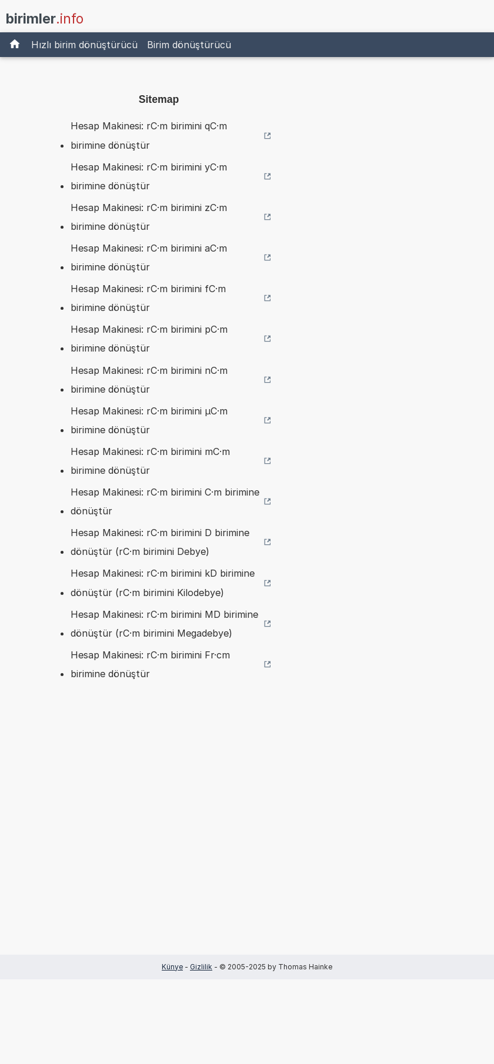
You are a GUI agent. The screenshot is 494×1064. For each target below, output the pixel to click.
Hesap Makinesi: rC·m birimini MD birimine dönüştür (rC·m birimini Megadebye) (164, 623)
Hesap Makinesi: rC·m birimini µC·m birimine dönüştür (149, 420)
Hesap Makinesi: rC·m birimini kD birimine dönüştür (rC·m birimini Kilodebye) (163, 582)
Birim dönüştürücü (189, 45)
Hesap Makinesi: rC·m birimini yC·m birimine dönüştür (149, 176)
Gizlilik (201, 966)
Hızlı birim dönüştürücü (84, 45)
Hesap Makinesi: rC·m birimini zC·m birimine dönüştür (149, 217)
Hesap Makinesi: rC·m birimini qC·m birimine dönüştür (149, 135)
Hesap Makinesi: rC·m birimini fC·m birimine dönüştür (148, 298)
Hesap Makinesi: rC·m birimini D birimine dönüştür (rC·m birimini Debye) (160, 542)
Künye (172, 966)
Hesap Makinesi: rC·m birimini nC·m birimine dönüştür (149, 379)
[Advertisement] (159, 835)
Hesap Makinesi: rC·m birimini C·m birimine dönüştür (165, 501)
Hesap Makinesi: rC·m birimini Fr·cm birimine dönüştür (150, 664)
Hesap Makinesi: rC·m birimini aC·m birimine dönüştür (149, 257)
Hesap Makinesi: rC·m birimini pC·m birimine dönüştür (149, 338)
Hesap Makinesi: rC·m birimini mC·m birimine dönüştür (150, 461)
